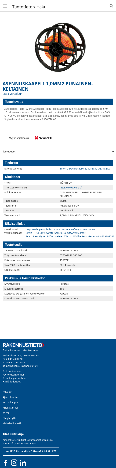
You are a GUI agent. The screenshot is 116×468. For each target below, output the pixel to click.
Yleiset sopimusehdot (14, 378)
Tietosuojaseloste (12, 371)
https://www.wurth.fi (71, 187)
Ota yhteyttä (9, 418)
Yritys (6, 412)
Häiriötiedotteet (12, 381)
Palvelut (7, 392)
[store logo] (29, 5)
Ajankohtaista (10, 397)
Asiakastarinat (10, 407)
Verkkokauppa (10, 402)
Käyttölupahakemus (13, 374)
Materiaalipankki (12, 423)
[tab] (58, 102)
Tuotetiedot (9, 151)
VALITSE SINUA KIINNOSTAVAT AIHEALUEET (31, 451)
